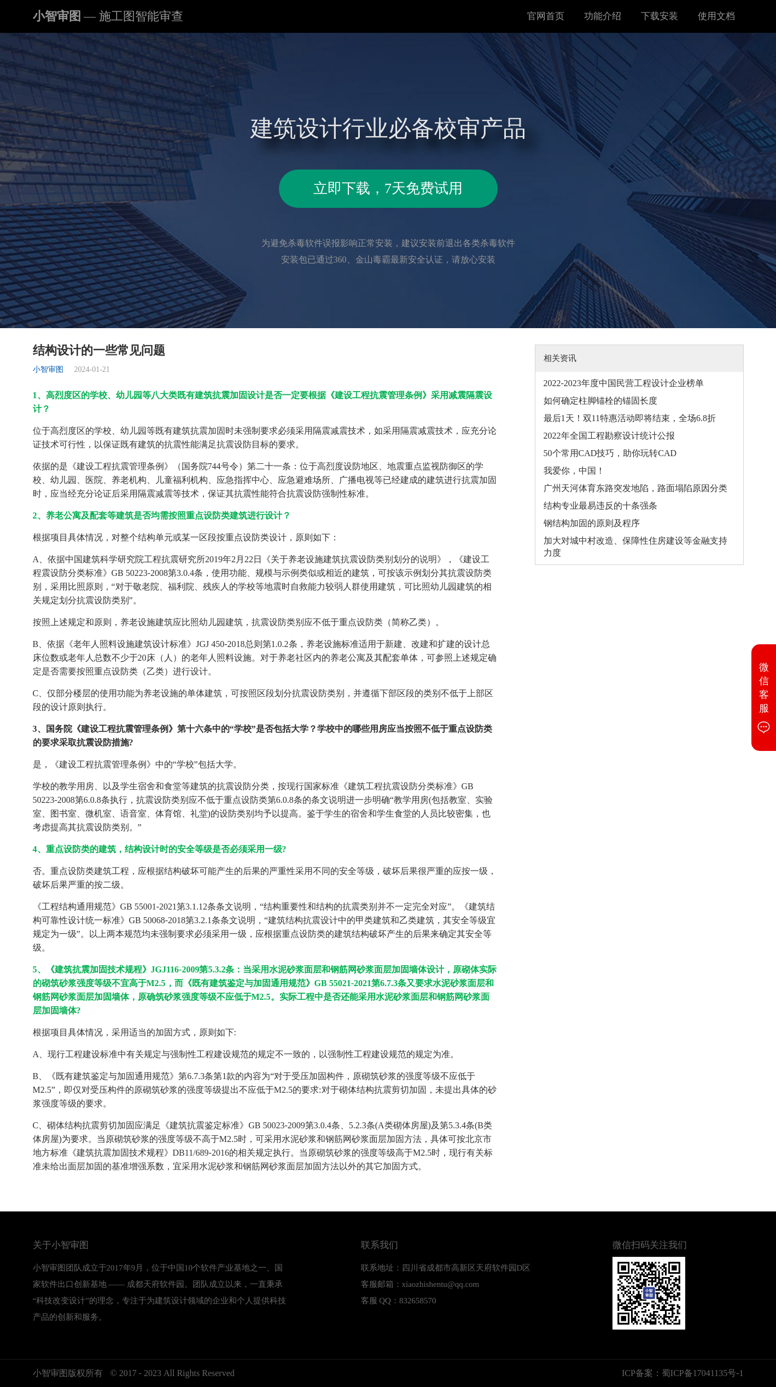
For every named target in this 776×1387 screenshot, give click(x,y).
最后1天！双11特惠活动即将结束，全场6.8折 (630, 418)
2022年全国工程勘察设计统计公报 (609, 435)
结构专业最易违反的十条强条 (600, 505)
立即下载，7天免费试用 (388, 188)
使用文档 (716, 16)
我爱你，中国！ (574, 470)
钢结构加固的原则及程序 (592, 523)
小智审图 (108, 16)
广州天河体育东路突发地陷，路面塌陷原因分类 (635, 488)
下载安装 (659, 16)
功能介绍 (602, 16)
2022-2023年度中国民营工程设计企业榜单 (624, 383)
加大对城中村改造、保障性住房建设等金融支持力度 (635, 546)
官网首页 (545, 16)
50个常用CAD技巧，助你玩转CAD (610, 453)
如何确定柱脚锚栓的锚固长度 (600, 400)
